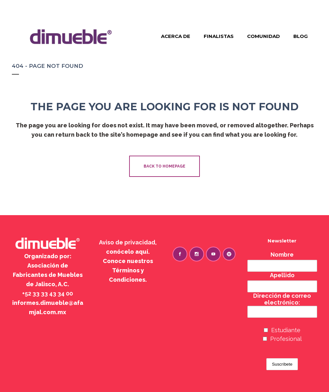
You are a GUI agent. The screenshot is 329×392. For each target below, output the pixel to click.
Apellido (282, 275)
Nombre (282, 254)
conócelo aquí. (128, 251)
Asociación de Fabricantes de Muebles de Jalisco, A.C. (48, 274)
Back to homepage (164, 166)
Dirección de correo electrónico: (282, 305)
